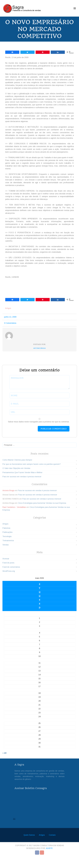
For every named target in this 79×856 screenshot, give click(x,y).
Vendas (5, 545)
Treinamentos (8, 541)
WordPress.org (8, 571)
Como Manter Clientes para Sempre (17, 460)
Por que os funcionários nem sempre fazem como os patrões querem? (31, 464)
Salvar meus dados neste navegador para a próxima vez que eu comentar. (38, 422)
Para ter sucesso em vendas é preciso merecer (21, 477)
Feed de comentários (11, 567)
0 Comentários (10, 323)
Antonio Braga (39, 348)
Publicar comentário (54, 429)
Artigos (8, 308)
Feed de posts (8, 563)
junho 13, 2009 (10, 317)
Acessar (5, 559)
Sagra (22, 818)
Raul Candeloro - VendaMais (14, 507)
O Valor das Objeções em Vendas (16, 468)
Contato (52, 835)
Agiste (49, 848)
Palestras (6, 528)
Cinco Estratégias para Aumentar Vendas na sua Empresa (42, 503)
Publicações (7, 532)
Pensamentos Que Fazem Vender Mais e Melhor (22, 472)
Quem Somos (29, 835)
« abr (4, 753)
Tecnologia (6, 536)
